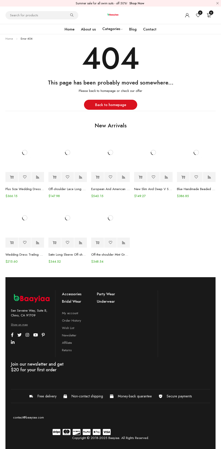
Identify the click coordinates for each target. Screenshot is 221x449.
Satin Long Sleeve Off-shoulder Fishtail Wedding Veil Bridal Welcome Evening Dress (67, 254)
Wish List (68, 328)
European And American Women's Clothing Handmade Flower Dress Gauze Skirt (110, 189)
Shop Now (136, 3)
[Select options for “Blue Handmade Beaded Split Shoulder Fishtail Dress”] (183, 177)
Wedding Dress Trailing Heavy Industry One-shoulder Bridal (24, 254)
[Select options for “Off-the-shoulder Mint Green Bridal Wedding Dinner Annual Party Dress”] (97, 243)
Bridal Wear (71, 301)
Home (9, 39)
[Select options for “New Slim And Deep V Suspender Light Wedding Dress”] (140, 177)
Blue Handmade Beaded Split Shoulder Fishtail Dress (196, 189)
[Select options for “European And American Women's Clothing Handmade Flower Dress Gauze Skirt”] (97, 177)
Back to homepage (110, 104)
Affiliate (67, 342)
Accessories (71, 294)
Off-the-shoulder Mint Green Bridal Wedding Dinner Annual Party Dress (110, 254)
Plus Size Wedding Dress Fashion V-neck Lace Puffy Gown (24, 189)
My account (70, 313)
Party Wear (106, 294)
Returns (67, 350)
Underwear (106, 301)
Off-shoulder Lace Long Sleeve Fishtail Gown (67, 189)
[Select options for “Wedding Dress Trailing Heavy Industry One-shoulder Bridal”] (11, 243)
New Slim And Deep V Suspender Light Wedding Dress (153, 189)
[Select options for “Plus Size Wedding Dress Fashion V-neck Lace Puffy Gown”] (11, 177)
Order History (71, 320)
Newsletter (69, 335)
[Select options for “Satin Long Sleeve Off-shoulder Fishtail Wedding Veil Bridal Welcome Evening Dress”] (54, 243)
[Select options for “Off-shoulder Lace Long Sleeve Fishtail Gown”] (54, 177)
